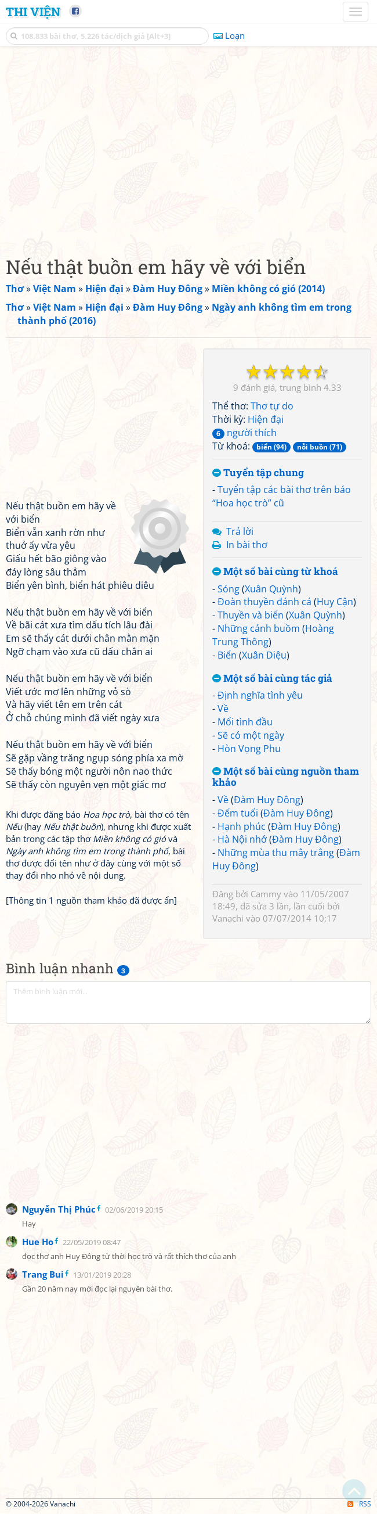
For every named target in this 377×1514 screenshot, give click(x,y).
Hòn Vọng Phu (249, 748)
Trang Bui (43, 1274)
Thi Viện (33, 11)
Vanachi (228, 918)
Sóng (228, 588)
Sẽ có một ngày (250, 735)
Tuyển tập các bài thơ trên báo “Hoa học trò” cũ (281, 496)
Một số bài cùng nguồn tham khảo (285, 776)
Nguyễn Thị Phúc (59, 1209)
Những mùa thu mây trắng (275, 852)
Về (223, 708)
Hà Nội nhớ (242, 839)
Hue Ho (37, 1241)
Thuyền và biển (250, 615)
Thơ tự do (272, 406)
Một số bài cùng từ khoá (275, 571)
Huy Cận (335, 601)
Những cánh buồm (258, 628)
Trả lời (239, 531)
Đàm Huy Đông (267, 799)
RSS (359, 1504)
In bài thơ (246, 544)
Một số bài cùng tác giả (272, 678)
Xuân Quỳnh (271, 588)
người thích (244, 432)
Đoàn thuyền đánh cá (264, 601)
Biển (227, 655)
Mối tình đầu (245, 721)
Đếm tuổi (237, 813)
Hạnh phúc (241, 826)
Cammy (266, 894)
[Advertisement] (188, 148)
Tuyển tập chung (258, 473)
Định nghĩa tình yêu (260, 695)
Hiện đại (266, 419)
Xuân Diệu (264, 655)
